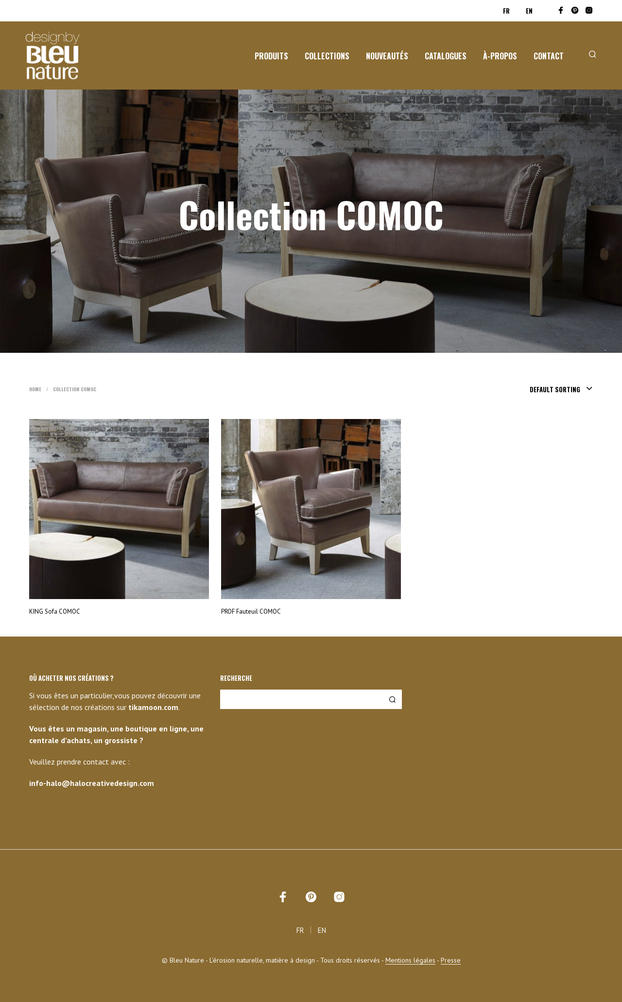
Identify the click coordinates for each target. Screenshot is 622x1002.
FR (506, 11)
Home (35, 389)
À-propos (500, 56)
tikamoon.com (153, 707)
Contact (549, 56)
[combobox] (561, 389)
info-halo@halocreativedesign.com (91, 783)
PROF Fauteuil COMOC (251, 611)
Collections (327, 56)
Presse (451, 961)
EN (529, 11)
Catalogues (445, 56)
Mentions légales (410, 961)
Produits (271, 56)
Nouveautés (387, 56)
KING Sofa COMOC (54, 611)
